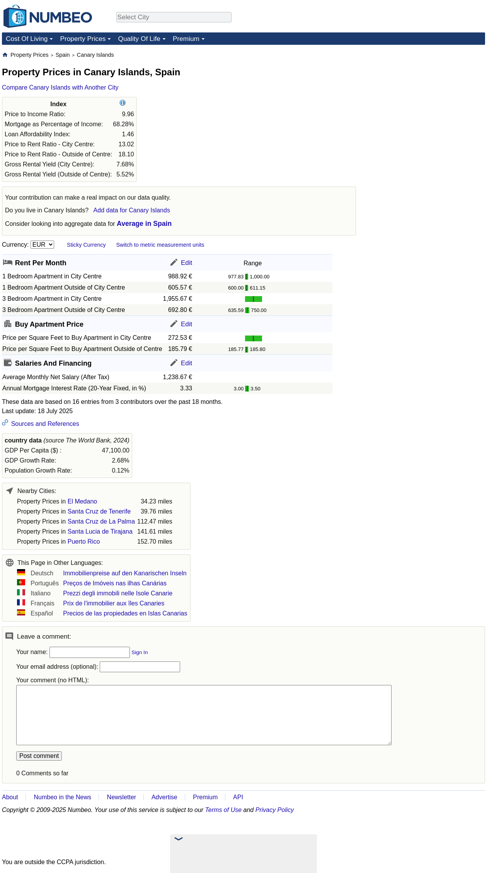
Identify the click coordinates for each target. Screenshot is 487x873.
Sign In (139, 652)
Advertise (164, 797)
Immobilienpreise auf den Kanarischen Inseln (124, 573)
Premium (186, 38)
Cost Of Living (27, 38)
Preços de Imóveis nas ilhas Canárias (115, 583)
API (238, 797)
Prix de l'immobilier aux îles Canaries (113, 603)
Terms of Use (223, 810)
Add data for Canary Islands (132, 210)
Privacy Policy (274, 810)
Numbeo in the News (62, 797)
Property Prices (83, 38)
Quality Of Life (139, 38)
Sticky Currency (86, 245)
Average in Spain (144, 223)
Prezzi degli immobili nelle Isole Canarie (117, 593)
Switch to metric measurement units (160, 245)
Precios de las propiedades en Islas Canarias (125, 613)
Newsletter (121, 797)
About (10, 797)
